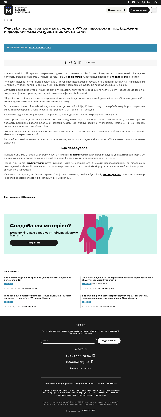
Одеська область (100, 284)
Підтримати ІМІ (116, 10)
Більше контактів (79, 368)
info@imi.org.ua (77, 361)
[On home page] (17, 10)
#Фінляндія (28, 197)
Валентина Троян (40, 47)
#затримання (12, 197)
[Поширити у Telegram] (70, 62)
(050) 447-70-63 (78, 355)
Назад (9, 20)
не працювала (112, 174)
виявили (75, 155)
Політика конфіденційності (58, 384)
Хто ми (100, 384)
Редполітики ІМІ (85, 384)
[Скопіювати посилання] (88, 62)
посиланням (119, 77)
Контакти (112, 384)
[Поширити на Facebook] (65, 62)
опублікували (35, 163)
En (5, 2)
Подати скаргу (139, 10)
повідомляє (74, 77)
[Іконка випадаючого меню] (154, 10)
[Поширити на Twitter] (75, 62)
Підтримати (33, 243)
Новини (8, 284)
